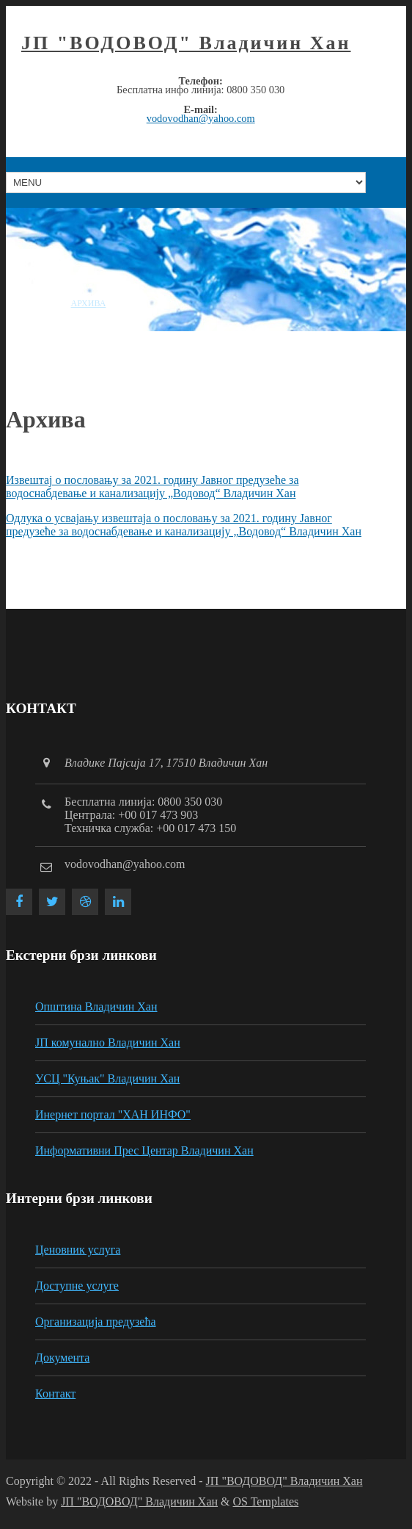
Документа (62, 1357)
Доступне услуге (77, 1285)
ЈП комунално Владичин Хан (107, 1042)
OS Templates (266, 1501)
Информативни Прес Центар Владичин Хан (144, 1150)
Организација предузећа (95, 1321)
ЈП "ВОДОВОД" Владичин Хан (186, 43)
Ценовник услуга (77, 1249)
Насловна (30, 303)
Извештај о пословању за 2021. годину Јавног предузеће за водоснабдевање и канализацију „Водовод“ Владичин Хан (152, 486)
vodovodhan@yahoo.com (201, 118)
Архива (88, 303)
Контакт (55, 1393)
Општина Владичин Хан (96, 1006)
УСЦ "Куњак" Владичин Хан (107, 1078)
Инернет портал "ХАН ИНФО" (113, 1114)
